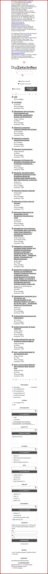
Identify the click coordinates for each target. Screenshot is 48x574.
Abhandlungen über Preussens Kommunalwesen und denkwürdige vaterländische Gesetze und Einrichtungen (24, 114)
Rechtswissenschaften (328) (21, 517)
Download (15, 554)
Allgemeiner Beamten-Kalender (24, 191)
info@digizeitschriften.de (18, 23)
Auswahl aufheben (24, 433)
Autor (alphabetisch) (18, 389)
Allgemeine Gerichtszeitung (23, 149)
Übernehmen (24, 540)
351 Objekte (16, 89)
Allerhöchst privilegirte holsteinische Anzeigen (21, 139)
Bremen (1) (16, 460)
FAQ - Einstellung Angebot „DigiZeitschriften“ (24, 552)
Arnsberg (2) (16, 477)
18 (29, 94)
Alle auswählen (24, 414)
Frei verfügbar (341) (18, 402)
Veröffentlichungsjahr (18, 395)
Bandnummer (16, 397)
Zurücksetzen (24, 544)
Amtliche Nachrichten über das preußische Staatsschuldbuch (24, 340)
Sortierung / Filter (31, 89)
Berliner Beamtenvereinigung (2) (22, 458)
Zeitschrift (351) (17, 436)
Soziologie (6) (17, 515)
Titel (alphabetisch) (18, 391)
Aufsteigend (16, 387)
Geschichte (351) (18, 519)
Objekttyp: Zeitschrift (24, 81)
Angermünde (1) (17, 475)
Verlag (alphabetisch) (18, 393)
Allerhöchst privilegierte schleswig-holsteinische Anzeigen (25, 128)
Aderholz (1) (16, 494)
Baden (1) (16, 456)
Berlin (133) (16, 479)
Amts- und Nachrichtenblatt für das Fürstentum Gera (24, 353)
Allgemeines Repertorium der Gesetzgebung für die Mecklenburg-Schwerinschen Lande (23, 215)
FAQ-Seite (28, 2)
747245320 (18, 102)
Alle (14, 405)
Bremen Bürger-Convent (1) (20, 462)
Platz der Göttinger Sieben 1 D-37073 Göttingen (20, 567)
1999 (15, 97)
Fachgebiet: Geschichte (24, 83)
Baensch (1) (16, 500)
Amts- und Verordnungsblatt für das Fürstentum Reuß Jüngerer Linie (24, 366)
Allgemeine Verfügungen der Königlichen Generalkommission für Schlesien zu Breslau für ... (25, 162)
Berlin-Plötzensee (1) (19, 481)
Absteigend (33, 387)
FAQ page (28, 35)
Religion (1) (16, 513)
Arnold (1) (16, 498)
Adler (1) (15, 496)
